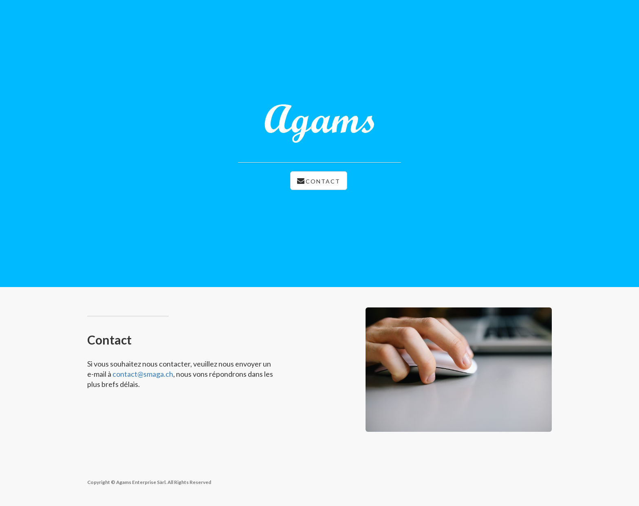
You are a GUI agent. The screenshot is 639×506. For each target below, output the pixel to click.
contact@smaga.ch (142, 373)
